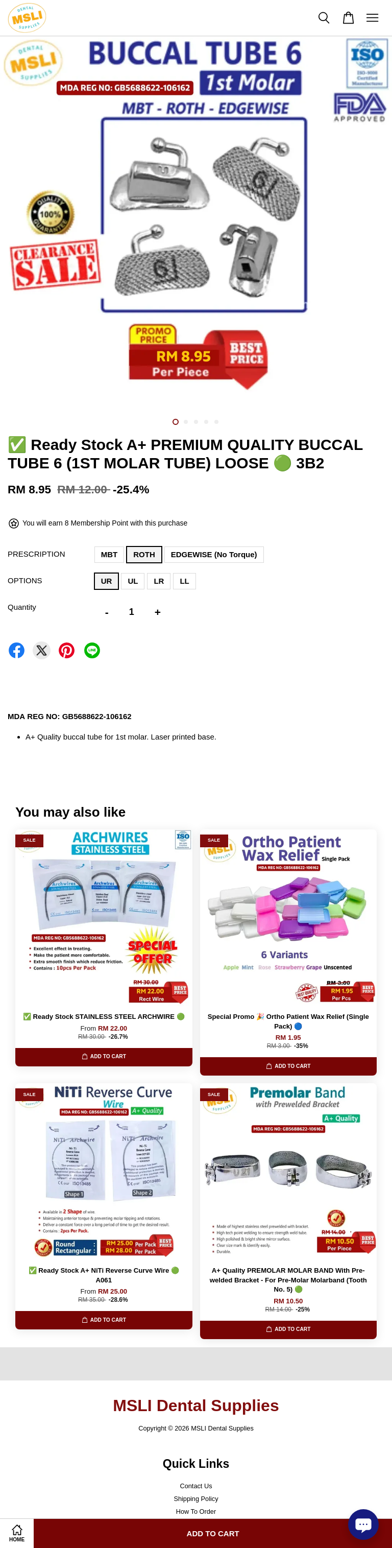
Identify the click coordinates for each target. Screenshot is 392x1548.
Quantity (22, 607)
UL (133, 581)
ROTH (144, 554)
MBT (109, 554)
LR (159, 581)
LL (184, 581)
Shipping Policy (196, 1499)
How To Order (196, 1511)
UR (106, 581)
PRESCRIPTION (36, 554)
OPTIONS (25, 580)
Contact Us (196, 1486)
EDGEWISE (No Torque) (214, 554)
